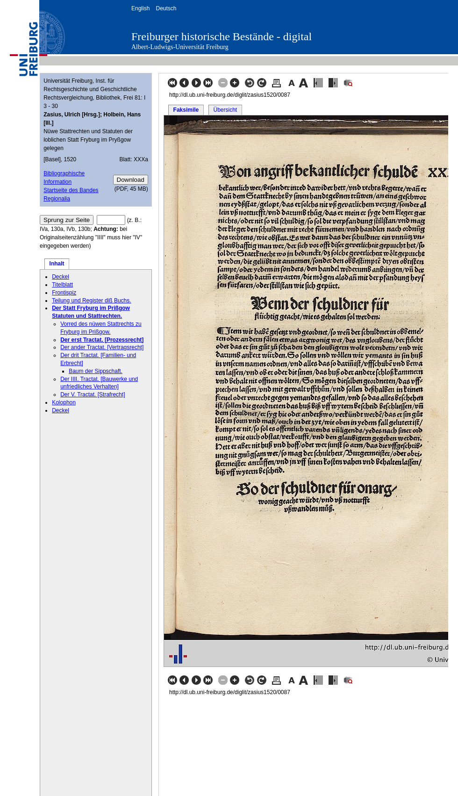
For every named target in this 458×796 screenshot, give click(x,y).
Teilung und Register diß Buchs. (91, 300)
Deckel (60, 276)
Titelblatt (62, 284)
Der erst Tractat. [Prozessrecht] (101, 340)
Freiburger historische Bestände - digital (221, 36)
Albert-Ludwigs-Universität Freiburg (180, 46)
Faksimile (186, 110)
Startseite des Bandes (70, 190)
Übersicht (225, 110)
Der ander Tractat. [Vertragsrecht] (101, 347)
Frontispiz (64, 292)
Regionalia (56, 198)
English (140, 8)
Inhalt (57, 263)
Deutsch (166, 8)
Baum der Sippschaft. (95, 371)
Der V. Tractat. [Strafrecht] (92, 394)
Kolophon (64, 402)
